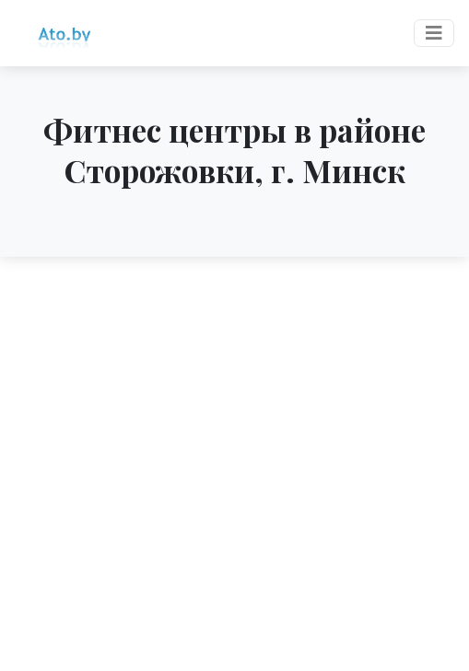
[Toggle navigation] (434, 33)
